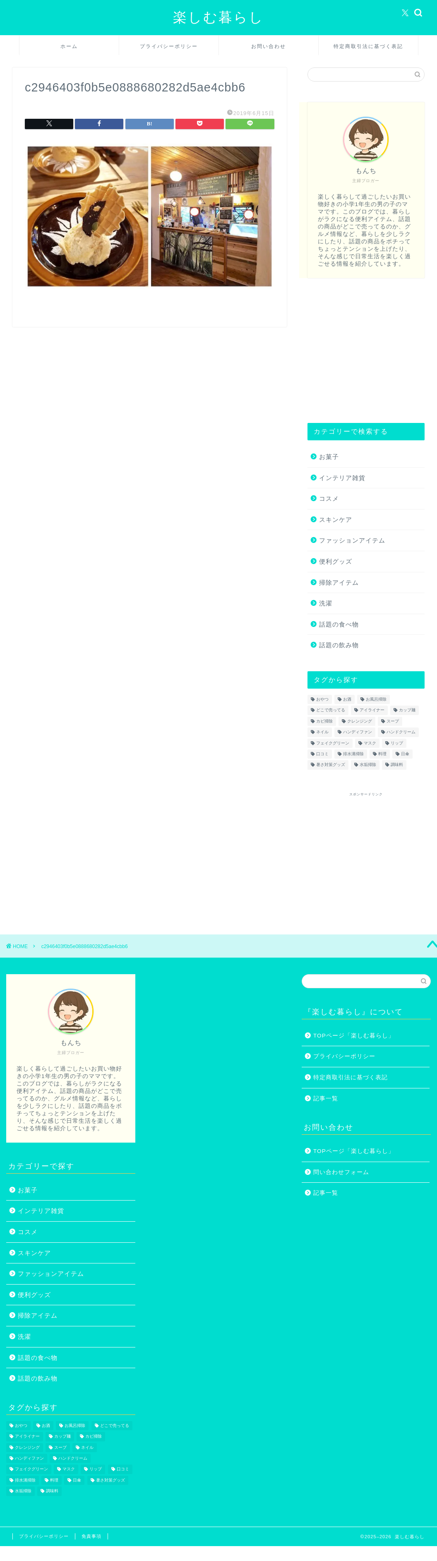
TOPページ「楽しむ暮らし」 (353, 1036)
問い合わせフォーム (341, 1172)
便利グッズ (335, 561)
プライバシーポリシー (169, 46)
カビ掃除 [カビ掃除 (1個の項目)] (324, 721)
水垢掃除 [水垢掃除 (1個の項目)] (368, 765)
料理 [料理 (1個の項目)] (382, 754)
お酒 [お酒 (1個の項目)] (347, 699)
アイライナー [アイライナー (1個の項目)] (372, 710)
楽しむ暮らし (218, 16)
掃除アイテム (339, 582)
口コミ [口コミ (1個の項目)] (322, 754)
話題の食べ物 (339, 624)
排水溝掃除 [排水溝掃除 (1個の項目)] (353, 754)
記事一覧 (325, 1098)
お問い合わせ (268, 46)
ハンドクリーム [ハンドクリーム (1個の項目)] (401, 732)
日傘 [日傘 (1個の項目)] (405, 754)
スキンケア (335, 519)
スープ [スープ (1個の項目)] (393, 721)
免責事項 (91, 1536)
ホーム (69, 46)
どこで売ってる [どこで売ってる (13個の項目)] (330, 710)
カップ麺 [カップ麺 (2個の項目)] (407, 710)
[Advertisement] (363, 350)
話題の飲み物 (339, 644)
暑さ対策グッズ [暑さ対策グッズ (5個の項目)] (330, 765)
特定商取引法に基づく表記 (368, 46)
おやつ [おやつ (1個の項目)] (322, 699)
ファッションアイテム (352, 540)
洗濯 (325, 603)
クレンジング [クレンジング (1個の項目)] (359, 721)
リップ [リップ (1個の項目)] (397, 743)
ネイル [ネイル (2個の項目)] (322, 732)
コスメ (329, 498)
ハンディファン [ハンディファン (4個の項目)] (357, 732)
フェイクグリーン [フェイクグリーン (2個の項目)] (332, 743)
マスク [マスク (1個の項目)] (370, 743)
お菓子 (329, 456)
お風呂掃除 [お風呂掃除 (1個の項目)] (376, 699)
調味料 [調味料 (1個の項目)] (397, 765)
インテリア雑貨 (342, 477)
